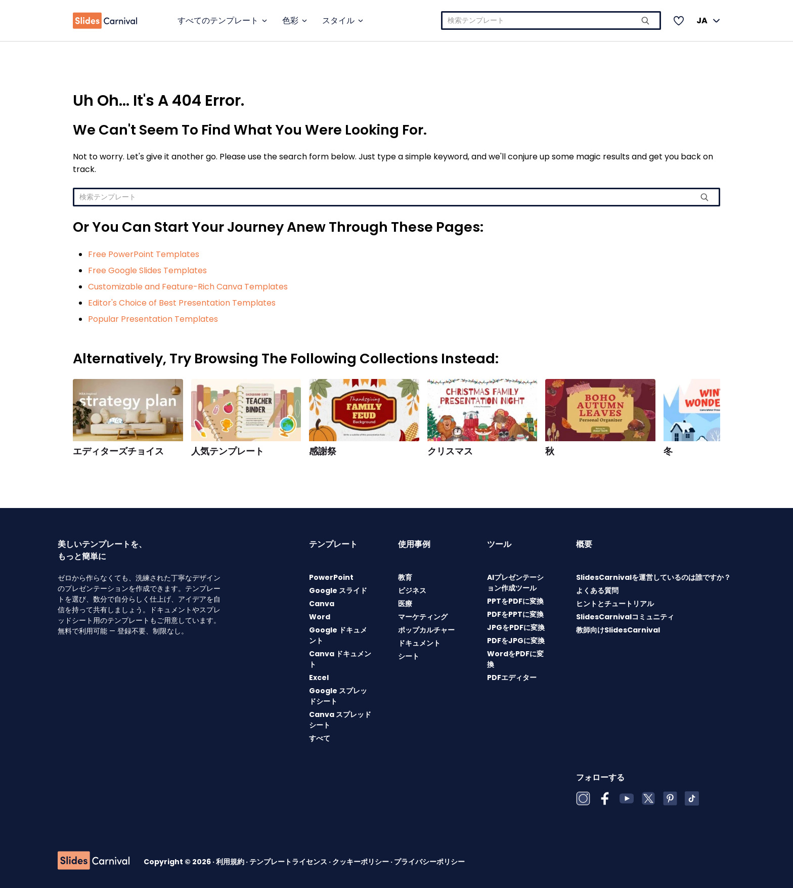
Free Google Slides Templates (147, 270)
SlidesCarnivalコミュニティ (625, 617)
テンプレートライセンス (289, 862)
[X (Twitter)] (648, 798)
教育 (405, 577)
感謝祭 (322, 451)
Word (319, 617)
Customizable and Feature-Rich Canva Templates (188, 286)
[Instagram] (583, 798)
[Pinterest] (670, 798)
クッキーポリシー (361, 862)
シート (408, 656)
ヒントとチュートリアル (615, 604)
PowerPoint (331, 577)
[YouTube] (627, 798)
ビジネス (412, 590)
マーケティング (423, 617)
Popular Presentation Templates (153, 319)
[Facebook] (605, 798)
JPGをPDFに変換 (516, 627)
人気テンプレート (227, 451)
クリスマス (450, 451)
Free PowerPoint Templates (143, 254)
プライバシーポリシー (429, 862)
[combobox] (551, 20)
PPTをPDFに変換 (515, 601)
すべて (319, 738)
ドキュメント (419, 643)
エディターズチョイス (118, 451)
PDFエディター (512, 677)
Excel (319, 677)
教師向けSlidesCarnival (618, 630)
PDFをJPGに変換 (516, 641)
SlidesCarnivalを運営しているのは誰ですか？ (653, 577)
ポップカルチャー (426, 630)
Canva (321, 604)
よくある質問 (597, 590)
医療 (405, 604)
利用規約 (231, 862)
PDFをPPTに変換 (515, 614)
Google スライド (338, 590)
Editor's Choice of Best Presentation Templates (182, 303)
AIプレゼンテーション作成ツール (515, 582)
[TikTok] (692, 798)
